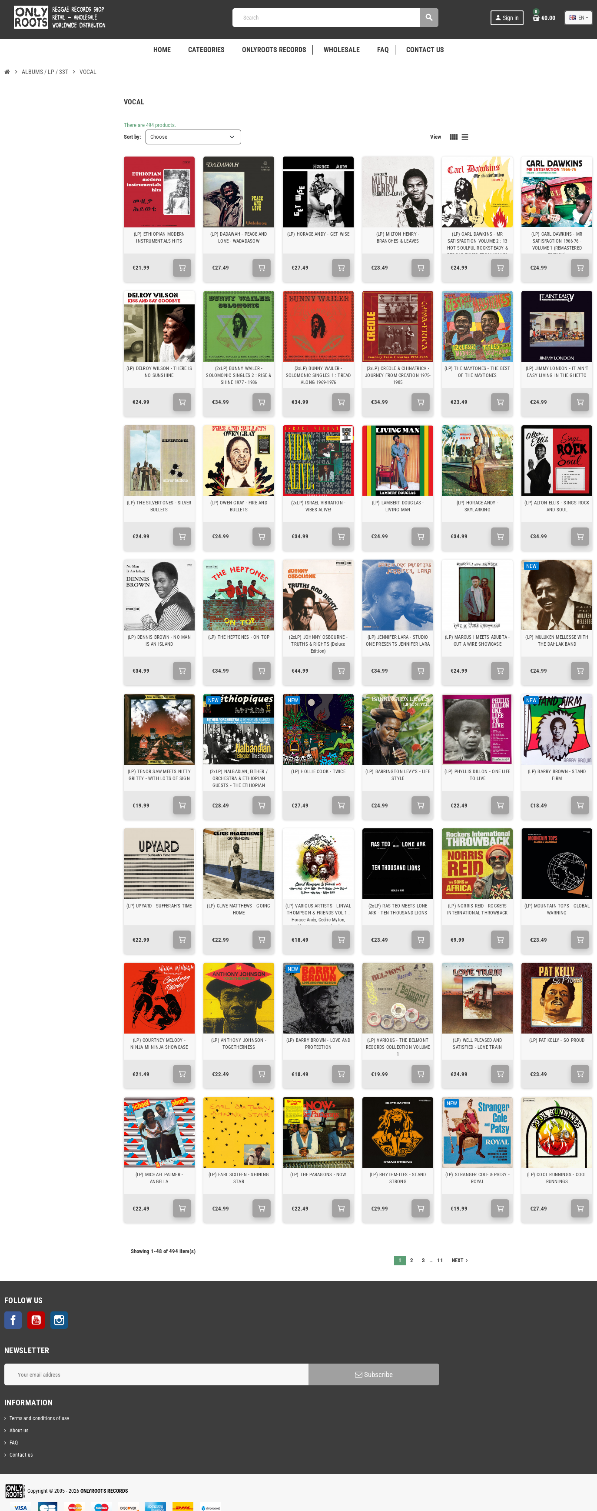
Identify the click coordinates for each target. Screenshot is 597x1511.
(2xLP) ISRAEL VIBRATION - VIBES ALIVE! (318, 506)
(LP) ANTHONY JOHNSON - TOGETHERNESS (238, 1043)
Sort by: (132, 136)
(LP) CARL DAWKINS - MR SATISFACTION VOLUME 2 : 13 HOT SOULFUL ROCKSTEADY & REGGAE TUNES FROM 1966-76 (477, 244)
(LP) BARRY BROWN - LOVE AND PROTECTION (318, 1043)
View (435, 136)
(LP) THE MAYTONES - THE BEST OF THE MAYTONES (477, 372)
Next (461, 1260)
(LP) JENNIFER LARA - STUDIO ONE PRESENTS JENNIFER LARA (398, 640)
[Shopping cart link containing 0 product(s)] (544, 17)
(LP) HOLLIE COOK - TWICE (318, 771)
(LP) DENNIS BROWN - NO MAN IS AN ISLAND (159, 640)
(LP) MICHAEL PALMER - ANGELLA (159, 1178)
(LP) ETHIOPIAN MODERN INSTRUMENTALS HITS (159, 237)
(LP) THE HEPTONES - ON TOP (239, 637)
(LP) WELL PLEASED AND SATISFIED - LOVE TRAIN (477, 1043)
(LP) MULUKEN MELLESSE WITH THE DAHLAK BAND (556, 640)
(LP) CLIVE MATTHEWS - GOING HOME (238, 909)
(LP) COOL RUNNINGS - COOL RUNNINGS (557, 1178)
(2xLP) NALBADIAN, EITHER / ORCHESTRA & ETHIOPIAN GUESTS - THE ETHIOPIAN (239, 778)
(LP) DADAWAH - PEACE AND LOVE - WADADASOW (238, 237)
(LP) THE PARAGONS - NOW (318, 1174)
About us (19, 1431)
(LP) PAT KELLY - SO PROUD (557, 1040)
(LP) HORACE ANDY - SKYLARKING (477, 506)
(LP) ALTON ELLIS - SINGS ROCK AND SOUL (557, 506)
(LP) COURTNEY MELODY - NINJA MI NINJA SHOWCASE (159, 1043)
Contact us (21, 1455)
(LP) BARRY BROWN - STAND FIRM (557, 775)
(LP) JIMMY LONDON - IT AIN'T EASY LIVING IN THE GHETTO (557, 372)
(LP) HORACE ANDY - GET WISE (318, 234)
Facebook (13, 1320)
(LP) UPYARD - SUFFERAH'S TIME (159, 906)
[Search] (335, 17)
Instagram (59, 1320)
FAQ (14, 1443)
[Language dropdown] (578, 17)
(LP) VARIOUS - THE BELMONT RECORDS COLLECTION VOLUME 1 (398, 1047)
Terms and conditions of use (39, 1418)
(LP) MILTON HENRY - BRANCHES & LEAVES (397, 237)
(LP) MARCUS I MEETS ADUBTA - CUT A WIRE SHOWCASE (477, 640)
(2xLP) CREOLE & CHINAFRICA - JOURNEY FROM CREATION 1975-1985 (398, 375)
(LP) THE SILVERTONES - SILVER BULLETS (159, 506)
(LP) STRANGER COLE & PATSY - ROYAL (477, 1178)
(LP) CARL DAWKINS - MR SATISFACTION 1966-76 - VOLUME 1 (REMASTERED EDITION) (556, 244)
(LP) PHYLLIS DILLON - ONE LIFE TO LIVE (477, 775)
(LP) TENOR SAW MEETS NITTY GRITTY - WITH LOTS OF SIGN (159, 775)
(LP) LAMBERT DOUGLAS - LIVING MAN (398, 506)
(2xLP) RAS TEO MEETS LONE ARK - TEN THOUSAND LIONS (398, 909)
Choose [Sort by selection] (158, 136)
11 (440, 1260)
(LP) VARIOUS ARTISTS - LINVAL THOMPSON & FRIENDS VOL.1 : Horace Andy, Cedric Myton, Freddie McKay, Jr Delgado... (318, 916)
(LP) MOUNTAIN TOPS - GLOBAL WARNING (557, 909)
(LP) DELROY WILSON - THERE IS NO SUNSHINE (159, 372)
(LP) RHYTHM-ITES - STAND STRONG (398, 1178)
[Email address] (156, 1374)
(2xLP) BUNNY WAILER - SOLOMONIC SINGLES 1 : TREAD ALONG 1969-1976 (318, 375)
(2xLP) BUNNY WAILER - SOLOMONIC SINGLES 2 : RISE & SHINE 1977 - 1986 (238, 375)
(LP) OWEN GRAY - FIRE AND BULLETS (238, 506)
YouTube (36, 1320)
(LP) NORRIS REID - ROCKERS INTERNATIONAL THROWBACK (477, 909)
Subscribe (374, 1374)
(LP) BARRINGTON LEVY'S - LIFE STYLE (397, 775)
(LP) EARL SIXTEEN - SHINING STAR (239, 1178)
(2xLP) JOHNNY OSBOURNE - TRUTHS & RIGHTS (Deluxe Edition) (318, 644)
